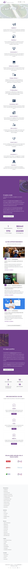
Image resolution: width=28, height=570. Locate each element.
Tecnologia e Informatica (17, 285)
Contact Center (14, 142)
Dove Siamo (6, 554)
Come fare (6, 529)
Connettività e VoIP (14, 104)
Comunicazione (14, 52)
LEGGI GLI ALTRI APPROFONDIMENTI (14, 325)
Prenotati (5, 559)
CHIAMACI (14, 413)
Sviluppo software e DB (8, 495)
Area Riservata (6, 535)
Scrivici (5, 557)
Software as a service (14, 66)
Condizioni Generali (7, 549)
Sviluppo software (14, 78)
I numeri (5, 514)
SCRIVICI (14, 428)
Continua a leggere (8, 216)
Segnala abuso (7, 533)
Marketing (14, 40)
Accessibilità (6, 546)
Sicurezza (5, 530)
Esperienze (6, 524)
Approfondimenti (7, 522)
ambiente (9, 364)
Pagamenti (6, 526)
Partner (5, 518)
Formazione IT (14, 154)
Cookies (5, 541)
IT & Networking (14, 90)
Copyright (6, 548)
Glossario (6, 532)
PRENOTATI (14, 443)
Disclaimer (6, 544)
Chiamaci (6, 556)
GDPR (5, 543)
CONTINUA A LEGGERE (9, 321)
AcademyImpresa (15, 259)
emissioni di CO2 (13, 352)
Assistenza (6, 527)
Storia (5, 511)
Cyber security (14, 128)
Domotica (14, 165)
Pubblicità (6, 489)
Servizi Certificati (14, 116)
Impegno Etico (6, 516)
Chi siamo (6, 513)
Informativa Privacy (7, 540)
